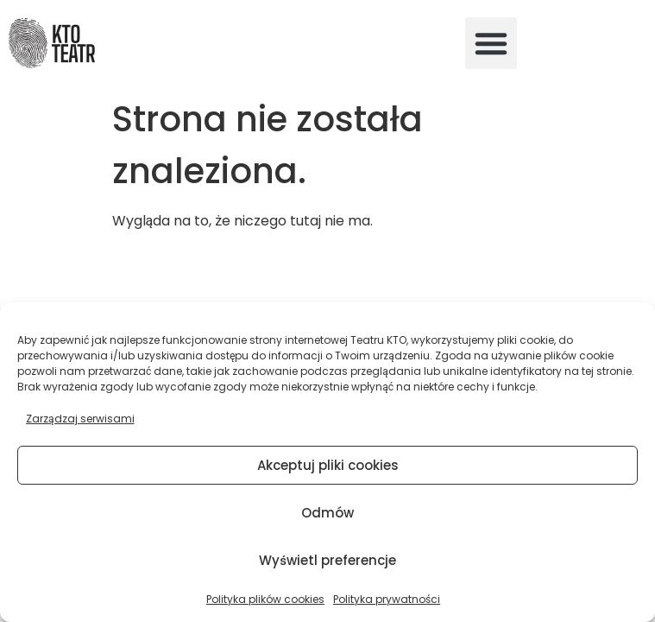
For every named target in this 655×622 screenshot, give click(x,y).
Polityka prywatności (386, 599)
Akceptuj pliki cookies (328, 465)
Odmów (327, 513)
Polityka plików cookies (265, 599)
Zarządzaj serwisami (80, 418)
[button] (491, 43)
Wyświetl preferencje (327, 560)
